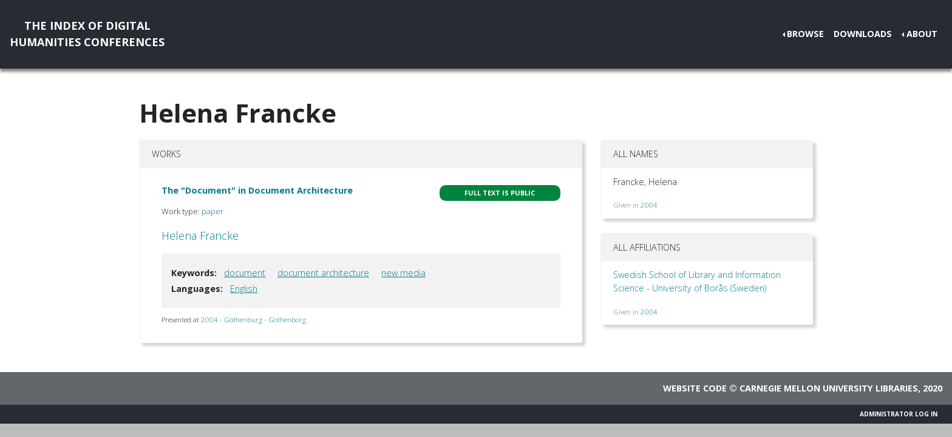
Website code (695, 388)
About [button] (921, 33)
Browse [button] (805, 33)
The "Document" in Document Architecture (257, 190)
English (243, 288)
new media (403, 273)
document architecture (323, 273)
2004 (649, 204)
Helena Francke (200, 235)
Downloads (863, 33)
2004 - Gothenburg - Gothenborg (253, 319)
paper (212, 211)
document (244, 273)
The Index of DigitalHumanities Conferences (87, 33)
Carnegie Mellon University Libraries (828, 388)
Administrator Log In (898, 414)
